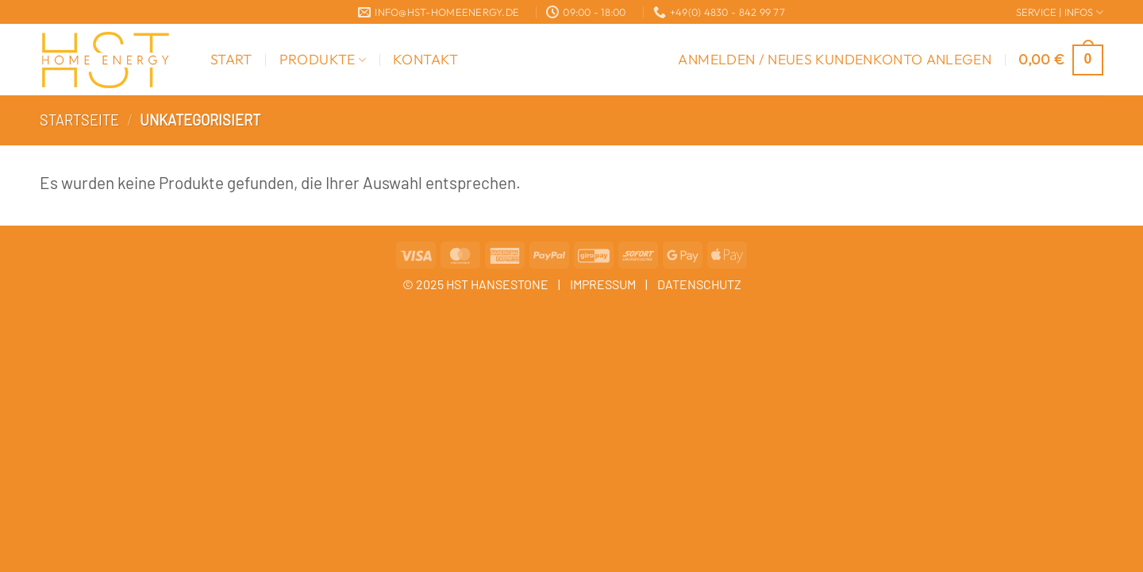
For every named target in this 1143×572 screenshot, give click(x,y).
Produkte (322, 59)
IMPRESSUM (603, 284)
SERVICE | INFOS (1059, 12)
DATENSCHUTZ (699, 284)
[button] (834, 59)
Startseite (79, 120)
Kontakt (425, 59)
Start (231, 59)
